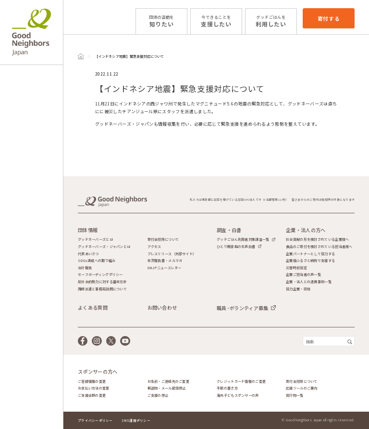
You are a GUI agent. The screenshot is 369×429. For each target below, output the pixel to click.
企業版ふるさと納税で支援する (310, 260)
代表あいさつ (88, 254)
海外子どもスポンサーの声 (237, 395)
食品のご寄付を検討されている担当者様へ (319, 246)
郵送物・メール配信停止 (167, 388)
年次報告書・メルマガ (165, 260)
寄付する (329, 18)
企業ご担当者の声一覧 (303, 274)
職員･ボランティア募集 (242, 308)
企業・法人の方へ (305, 230)
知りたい (161, 21)
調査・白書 (229, 230)
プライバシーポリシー (95, 420)
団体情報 (88, 230)
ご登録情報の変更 (92, 381)
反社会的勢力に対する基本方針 (102, 282)
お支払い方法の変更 (94, 388)
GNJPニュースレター (165, 268)
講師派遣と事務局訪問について (102, 289)
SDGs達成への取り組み (96, 260)
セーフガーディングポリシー (100, 274)
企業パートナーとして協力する (310, 254)
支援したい (216, 21)
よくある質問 (93, 307)
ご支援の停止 (158, 395)
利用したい (271, 21)
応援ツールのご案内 (302, 388)
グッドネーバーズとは (95, 239)
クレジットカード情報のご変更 (241, 381)
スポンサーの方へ (97, 371)
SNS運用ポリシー (136, 420)
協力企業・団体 (298, 289)
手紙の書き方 (227, 388)
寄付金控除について (163, 239)
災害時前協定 (296, 268)
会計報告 (85, 268)
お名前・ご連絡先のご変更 (168, 381)
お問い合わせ (162, 307)
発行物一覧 (294, 395)
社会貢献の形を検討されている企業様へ (317, 239)
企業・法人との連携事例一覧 (309, 282)
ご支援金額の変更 (92, 395)
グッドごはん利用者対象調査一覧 (243, 239)
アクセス (154, 246)
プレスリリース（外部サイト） (172, 254)
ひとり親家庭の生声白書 (236, 246)
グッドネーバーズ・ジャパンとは (104, 246)
